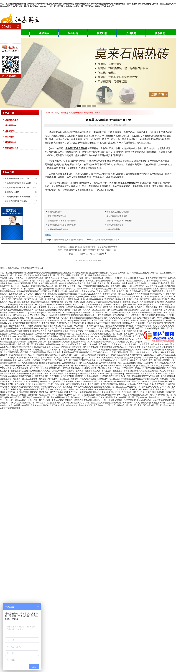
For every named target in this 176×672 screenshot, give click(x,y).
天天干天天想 (161, 373)
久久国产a (82, 304)
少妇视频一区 (70, 302)
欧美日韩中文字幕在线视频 (86, 376)
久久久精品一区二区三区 (111, 387)
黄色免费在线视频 (102, 389)
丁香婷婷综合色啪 (132, 373)
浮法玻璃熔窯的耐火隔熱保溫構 (18, 183)
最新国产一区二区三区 (86, 289)
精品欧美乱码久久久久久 (51, 387)
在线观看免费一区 (79, 342)
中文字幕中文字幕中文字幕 (122, 283)
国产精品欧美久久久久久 (103, 352)
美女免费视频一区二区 (40, 397)
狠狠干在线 (108, 307)
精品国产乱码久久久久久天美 (117, 320)
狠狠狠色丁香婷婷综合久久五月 (72, 283)
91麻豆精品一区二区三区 (155, 355)
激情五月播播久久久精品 (134, 278)
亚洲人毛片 (97, 392)
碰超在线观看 (6, 379)
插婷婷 (43, 352)
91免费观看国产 (101, 395)
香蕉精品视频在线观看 (60, 397)
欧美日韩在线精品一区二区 (161, 395)
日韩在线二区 (102, 312)
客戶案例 (73, 33)
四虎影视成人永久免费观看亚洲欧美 (71, 323)
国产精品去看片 (23, 392)
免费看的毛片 (13, 328)
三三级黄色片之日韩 (132, 387)
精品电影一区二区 (29, 286)
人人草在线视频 (145, 400)
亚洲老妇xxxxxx (70, 294)
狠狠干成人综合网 (55, 299)
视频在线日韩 (129, 310)
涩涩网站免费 (13, 307)
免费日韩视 (92, 283)
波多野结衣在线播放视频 (142, 312)
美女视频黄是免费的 (60, 297)
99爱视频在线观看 (70, 363)
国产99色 (168, 286)
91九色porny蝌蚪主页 (84, 350)
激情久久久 (146, 347)
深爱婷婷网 (77, 347)
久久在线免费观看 (157, 320)
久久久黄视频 (94, 387)
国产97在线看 (139, 336)
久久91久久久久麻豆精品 (36, 384)
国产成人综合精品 (54, 339)
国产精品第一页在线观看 (112, 371)
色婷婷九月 (68, 387)
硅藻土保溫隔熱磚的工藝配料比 (120, 221)
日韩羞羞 (41, 281)
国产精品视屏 (68, 312)
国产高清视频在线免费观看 (109, 403)
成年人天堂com (6, 283)
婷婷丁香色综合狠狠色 (51, 312)
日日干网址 (54, 376)
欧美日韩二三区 (164, 368)
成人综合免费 (61, 286)
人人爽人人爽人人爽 (166, 352)
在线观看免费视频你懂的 (51, 368)
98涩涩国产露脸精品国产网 (146, 379)
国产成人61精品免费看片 (155, 291)
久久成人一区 (104, 283)
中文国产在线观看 (89, 368)
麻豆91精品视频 (94, 342)
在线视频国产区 (14, 363)
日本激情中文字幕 (7, 392)
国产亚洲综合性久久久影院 (135, 304)
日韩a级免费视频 (31, 381)
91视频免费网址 (67, 376)
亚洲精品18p (34, 291)
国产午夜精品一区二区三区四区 (142, 368)
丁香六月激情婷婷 (166, 307)
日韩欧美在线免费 (115, 297)
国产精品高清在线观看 (44, 334)
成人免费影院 (107, 358)
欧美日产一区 (123, 291)
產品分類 (9, 113)
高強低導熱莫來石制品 (57, 216)
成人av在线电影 (94, 365)
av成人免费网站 (78, 281)
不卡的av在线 (35, 312)
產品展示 (44, 33)
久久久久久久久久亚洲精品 (120, 318)
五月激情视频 (17, 381)
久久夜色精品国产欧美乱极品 (152, 302)
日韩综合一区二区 (100, 400)
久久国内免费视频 (102, 350)
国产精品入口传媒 (93, 281)
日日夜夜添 (34, 352)
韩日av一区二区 (166, 281)
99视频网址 (12, 344)
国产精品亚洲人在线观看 (34, 355)
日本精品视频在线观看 (87, 373)
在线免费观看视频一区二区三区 (68, 334)
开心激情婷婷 (26, 307)
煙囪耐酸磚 (10, 137)
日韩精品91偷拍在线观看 (18, 352)
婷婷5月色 (164, 379)
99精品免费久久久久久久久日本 (82, 291)
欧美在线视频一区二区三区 (138, 299)
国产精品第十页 (27, 310)
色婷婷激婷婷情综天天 (59, 315)
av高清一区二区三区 (124, 281)
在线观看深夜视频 (55, 294)
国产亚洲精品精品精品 (9, 310)
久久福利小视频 (51, 350)
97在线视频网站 (54, 352)
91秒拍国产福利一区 (139, 320)
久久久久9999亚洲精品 (72, 358)
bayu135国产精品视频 (14, 323)
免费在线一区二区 (130, 302)
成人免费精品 (96, 307)
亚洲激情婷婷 (84, 336)
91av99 (63, 344)
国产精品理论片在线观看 (52, 360)
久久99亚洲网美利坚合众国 (26, 283)
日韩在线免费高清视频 (114, 326)
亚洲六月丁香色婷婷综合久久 (88, 371)
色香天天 (139, 328)
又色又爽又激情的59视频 (53, 302)
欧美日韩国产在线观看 (48, 283)
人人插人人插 (9, 318)
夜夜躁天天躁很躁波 (71, 368)
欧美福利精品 (38, 365)
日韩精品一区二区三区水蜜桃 (129, 405)
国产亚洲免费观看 (90, 347)
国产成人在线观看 (24, 320)
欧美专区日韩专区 (46, 379)
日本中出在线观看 (26, 304)
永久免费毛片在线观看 (31, 360)
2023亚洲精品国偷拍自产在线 (32, 328)
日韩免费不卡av (75, 286)
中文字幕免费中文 (59, 395)
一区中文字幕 (157, 310)
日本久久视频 (34, 336)
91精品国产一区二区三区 (109, 379)
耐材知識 (9, 172)
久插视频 (66, 342)
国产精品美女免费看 (133, 350)
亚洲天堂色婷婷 (48, 323)
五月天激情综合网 (57, 405)
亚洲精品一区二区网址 (143, 363)
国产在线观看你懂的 (58, 392)
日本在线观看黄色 (95, 304)
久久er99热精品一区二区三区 (125, 381)
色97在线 (167, 323)
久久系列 (65, 318)
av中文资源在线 (127, 379)
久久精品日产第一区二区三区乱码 (30, 318)
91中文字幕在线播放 (108, 363)
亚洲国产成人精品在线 (37, 342)
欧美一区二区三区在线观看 (85, 355)
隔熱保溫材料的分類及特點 (16, 201)
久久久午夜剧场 (90, 379)
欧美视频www (9, 291)
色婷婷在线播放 (90, 315)
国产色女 (57, 358)
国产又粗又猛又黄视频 (36, 339)
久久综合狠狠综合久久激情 (93, 397)
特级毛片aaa (158, 381)
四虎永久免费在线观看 (106, 291)
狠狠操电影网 (22, 291)
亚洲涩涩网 (120, 376)
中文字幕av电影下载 (70, 352)
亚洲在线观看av (56, 289)
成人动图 (13, 302)
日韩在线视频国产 (154, 323)
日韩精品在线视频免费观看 (18, 331)
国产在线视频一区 (120, 315)
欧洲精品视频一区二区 (18, 312)
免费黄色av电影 (110, 294)
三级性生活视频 (54, 403)
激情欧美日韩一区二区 (107, 355)
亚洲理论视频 (112, 397)
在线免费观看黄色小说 (106, 360)
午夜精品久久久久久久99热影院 (34, 405)
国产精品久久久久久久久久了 (111, 344)
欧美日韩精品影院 (102, 286)
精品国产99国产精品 (139, 360)
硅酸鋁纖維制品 (113, 229)
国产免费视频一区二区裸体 (29, 302)
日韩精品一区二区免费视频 (31, 350)
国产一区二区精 (70, 360)
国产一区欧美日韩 (17, 339)
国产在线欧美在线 (132, 297)
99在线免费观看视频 (40, 392)
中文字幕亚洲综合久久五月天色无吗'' (139, 371)
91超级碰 (81, 302)
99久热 (154, 344)
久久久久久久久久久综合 (158, 304)
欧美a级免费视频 (157, 384)
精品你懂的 (113, 312)
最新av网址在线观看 (42, 395)
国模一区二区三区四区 (113, 304)
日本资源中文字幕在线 (94, 326)
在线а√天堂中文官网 (82, 320)
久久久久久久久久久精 (92, 334)
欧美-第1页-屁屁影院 (106, 299)
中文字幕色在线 (77, 331)
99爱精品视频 (45, 400)
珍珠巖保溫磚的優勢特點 (58, 229)
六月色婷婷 (156, 299)
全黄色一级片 (53, 320)
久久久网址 (22, 336)
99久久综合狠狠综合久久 (141, 352)
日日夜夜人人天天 (39, 331)
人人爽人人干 (132, 342)
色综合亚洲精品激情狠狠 (58, 331)
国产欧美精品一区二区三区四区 (59, 355)
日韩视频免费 (41, 294)
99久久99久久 (139, 392)
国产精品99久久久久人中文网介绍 (156, 387)
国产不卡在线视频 (78, 365)
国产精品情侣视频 (114, 310)
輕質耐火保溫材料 (55, 212)
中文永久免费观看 (165, 344)
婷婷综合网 (41, 403)
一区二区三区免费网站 (112, 278)
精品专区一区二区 (62, 281)
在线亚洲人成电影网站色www (122, 339)
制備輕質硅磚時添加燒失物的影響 (62, 225)
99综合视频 (71, 405)
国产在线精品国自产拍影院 (17, 397)
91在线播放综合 (57, 373)
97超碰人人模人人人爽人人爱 (137, 344)
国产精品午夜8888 (43, 297)
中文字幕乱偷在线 (85, 395)
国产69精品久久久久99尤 (23, 315)
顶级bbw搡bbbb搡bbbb (80, 297)
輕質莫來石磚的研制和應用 (118, 212)
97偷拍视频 (122, 289)
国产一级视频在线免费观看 (79, 400)
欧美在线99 (116, 286)
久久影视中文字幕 (41, 373)
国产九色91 (161, 371)
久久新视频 (142, 365)
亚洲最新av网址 (110, 336)
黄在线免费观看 (167, 376)
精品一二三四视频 (125, 363)
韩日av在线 (76, 397)
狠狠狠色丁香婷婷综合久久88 (152, 397)
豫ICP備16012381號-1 (109, 247)
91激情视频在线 (14, 281)
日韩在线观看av (11, 365)
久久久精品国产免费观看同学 (57, 365)
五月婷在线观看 (115, 323)
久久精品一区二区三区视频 (72, 278)
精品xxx (30, 297)
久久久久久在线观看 (56, 307)
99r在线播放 (87, 286)
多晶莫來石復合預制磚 (76, 148)
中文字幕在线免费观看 (150, 297)
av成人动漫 (79, 326)
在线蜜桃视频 (125, 312)
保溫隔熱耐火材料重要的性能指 (18, 196)
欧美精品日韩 (86, 352)
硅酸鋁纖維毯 (10, 142)
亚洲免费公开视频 (53, 389)
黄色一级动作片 (42, 315)
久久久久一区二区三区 (87, 403)
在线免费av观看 (25, 395)
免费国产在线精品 (136, 289)
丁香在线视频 (46, 358)
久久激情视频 (123, 360)
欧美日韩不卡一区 (98, 297)
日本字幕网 (141, 323)
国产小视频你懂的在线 (106, 289)
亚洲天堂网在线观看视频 (96, 318)
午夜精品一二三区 (120, 368)
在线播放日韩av (132, 326)
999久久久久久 (145, 381)
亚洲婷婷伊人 (115, 395)
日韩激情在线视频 (33, 326)
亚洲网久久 (60, 310)
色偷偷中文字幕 (136, 355)
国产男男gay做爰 (52, 278)
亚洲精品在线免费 (59, 400)
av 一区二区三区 (62, 379)
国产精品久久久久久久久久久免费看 (133, 294)
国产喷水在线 (66, 320)
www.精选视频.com (70, 389)
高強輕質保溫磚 (11, 120)
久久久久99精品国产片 (85, 312)
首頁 (57, 113)
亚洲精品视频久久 (26, 376)
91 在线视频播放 (149, 315)
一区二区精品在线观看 (34, 278)
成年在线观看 (150, 328)
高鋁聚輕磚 (10, 131)
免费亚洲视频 (105, 347)
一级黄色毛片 (135, 315)
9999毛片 (72, 395)
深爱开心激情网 (42, 376)
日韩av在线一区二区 (63, 384)
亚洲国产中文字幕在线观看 (63, 371)
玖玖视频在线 (20, 297)
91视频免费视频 (87, 389)
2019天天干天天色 (88, 339)
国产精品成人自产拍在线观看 (21, 334)
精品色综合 (123, 355)
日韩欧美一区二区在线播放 (11, 355)
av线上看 (43, 299)
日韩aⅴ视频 (29, 294)
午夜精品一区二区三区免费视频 (31, 344)
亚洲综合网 (8, 297)
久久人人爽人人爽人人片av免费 (124, 389)
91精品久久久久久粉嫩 (64, 381)
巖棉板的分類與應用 (115, 225)
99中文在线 (161, 318)
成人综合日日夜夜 (24, 373)
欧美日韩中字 (17, 289)
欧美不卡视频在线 (74, 310)
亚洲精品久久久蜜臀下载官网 (145, 281)
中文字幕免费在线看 (92, 358)
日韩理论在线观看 (71, 339)
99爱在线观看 (6, 368)
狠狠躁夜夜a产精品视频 (149, 376)
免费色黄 (19, 278)
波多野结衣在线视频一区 (51, 336)
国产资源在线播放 (114, 302)
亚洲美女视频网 (115, 400)
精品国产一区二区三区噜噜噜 (25, 379)
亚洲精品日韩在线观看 (95, 302)
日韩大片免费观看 (43, 347)
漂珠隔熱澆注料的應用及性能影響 (62, 221)
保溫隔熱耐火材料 (12, 192)
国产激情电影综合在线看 (123, 328)
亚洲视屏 (160, 392)
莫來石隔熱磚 (10, 125)
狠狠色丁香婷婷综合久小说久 (147, 358)
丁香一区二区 (154, 360)
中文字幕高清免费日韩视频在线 (135, 395)
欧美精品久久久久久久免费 (113, 342)
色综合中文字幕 (161, 312)
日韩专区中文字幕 (17, 326)
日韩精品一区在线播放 (61, 347)
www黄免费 (147, 350)
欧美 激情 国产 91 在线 (124, 307)
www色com (26, 363)
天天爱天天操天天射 (154, 286)
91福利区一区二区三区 (128, 397)
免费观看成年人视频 (19, 371)
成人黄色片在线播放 (43, 304)
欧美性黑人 (169, 365)
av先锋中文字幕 (40, 307)
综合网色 (104, 384)
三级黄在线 (93, 344)
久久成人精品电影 (141, 403)
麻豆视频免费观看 (77, 318)
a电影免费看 (117, 373)
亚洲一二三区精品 (124, 392)
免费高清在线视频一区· (124, 358)
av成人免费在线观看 (140, 384)
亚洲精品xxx (129, 334)
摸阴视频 (44, 289)
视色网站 (49, 281)
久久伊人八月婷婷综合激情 (86, 381)
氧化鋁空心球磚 (11, 148)
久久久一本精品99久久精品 (109, 331)
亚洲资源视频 (76, 315)
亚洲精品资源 (117, 350)
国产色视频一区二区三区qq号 (25, 299)
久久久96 (5, 339)
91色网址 (81, 328)
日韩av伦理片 (103, 339)
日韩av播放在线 (105, 381)
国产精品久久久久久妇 (88, 363)
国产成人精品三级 (46, 286)
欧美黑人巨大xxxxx (8, 336)
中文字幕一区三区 (13, 286)
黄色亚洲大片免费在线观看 (79, 392)
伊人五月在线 (140, 283)
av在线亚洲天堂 (105, 328)
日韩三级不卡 (91, 328)
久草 (154, 352)
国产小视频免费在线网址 (65, 328)
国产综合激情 (146, 326)
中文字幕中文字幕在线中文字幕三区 (57, 326)
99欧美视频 (152, 283)
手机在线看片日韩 (157, 294)
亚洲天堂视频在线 (33, 323)
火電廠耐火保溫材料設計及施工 (18, 178)
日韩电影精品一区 (120, 347)
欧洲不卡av (46, 291)
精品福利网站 (108, 281)
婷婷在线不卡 (76, 379)
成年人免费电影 (143, 310)
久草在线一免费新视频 (111, 365)
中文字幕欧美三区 (107, 376)
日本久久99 (150, 392)
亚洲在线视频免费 (153, 278)
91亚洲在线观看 (122, 352)
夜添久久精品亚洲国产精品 (28, 358)
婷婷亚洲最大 (90, 331)
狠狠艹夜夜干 (28, 347)
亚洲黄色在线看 (129, 365)
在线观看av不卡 (136, 291)
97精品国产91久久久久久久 (90, 294)
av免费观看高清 (16, 294)
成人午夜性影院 (70, 336)
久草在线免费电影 (88, 299)
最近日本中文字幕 (155, 365)
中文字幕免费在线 (72, 299)
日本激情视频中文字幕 (97, 323)
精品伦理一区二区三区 (113, 334)
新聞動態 (102, 33)
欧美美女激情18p (12, 360)
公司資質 (131, 33)
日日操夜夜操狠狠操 (87, 360)
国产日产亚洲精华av (93, 278)
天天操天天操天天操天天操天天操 (25, 387)
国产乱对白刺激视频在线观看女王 (46, 363)
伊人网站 (14, 403)
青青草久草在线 (80, 387)
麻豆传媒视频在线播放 (162, 400)
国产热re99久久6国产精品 (105, 405)
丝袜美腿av (114, 384)
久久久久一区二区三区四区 (94, 310)
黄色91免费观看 (148, 373)
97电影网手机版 (53, 318)
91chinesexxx (96, 336)
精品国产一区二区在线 (28, 400)
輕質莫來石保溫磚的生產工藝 (17, 187)
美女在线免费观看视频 (16, 342)
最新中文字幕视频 (11, 350)
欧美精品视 (140, 334)
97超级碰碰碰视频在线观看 (33, 389)
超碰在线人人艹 (46, 381)
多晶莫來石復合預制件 (127, 183)
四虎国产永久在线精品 (77, 344)
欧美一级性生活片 (129, 331)
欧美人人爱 (121, 299)
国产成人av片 (25, 365)
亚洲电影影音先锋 (59, 291)
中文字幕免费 (135, 347)
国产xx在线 (20, 384)
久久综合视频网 (125, 336)
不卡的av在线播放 (147, 389)
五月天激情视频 (104, 315)
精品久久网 (15, 389)
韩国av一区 (125, 384)
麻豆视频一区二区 (31, 289)
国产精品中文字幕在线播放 (146, 307)
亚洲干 (51, 384)
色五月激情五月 (54, 342)
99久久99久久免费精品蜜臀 (65, 304)
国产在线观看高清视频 (44, 310)
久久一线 (50, 328)
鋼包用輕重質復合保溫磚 (117, 216)
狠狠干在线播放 (152, 289)
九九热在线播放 (130, 400)
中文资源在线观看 (66, 350)
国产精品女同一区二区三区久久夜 (157, 405)
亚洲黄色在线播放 (69, 403)
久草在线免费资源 (85, 405)
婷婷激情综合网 (40, 320)
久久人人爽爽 (93, 384)
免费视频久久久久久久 (165, 389)
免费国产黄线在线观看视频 (77, 307)
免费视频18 (127, 403)
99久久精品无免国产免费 (10, 347)
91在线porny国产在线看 (10, 405)
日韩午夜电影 (132, 376)
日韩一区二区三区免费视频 (133, 286)
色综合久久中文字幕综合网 (144, 318)
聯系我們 (160, 33)
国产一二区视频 (29, 281)
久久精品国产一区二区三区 (161, 403)
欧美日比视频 (70, 373)
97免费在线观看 (105, 368)
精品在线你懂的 (52, 344)
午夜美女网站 (70, 289)
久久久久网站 (109, 392)
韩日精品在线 (129, 323)
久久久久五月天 (104, 373)
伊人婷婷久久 (167, 297)
